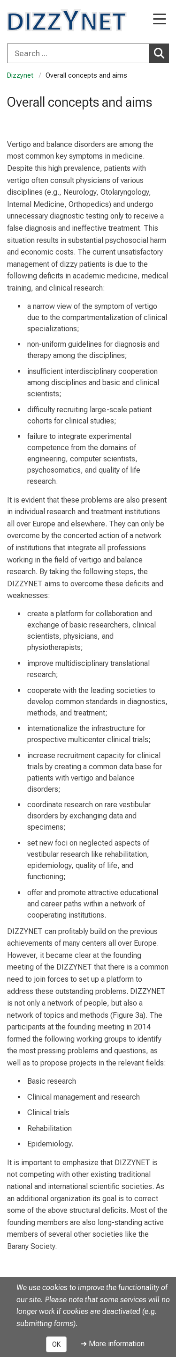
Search (161, 53)
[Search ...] (78, 53)
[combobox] (88, 53)
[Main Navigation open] (159, 19)
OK (56, 1344)
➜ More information (113, 1343)
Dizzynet (20, 76)
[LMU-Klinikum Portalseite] (40, 20)
